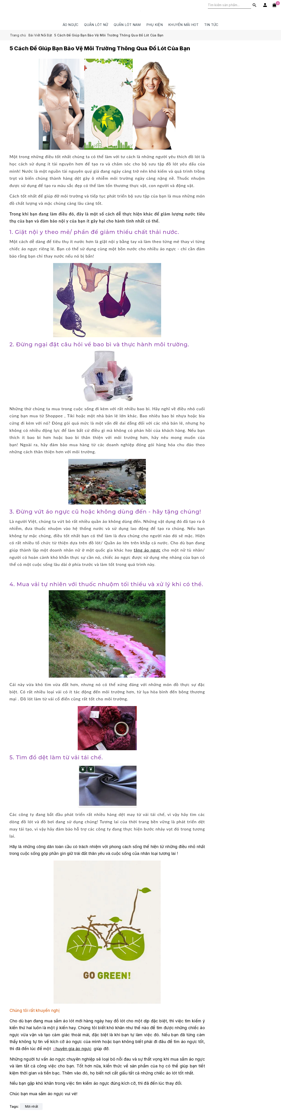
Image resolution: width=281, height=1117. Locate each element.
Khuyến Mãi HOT (183, 25)
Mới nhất (31, 1106)
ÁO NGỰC (71, 25)
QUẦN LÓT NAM (127, 25)
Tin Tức (211, 25)
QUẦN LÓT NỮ (96, 25)
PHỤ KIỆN (154, 25)
